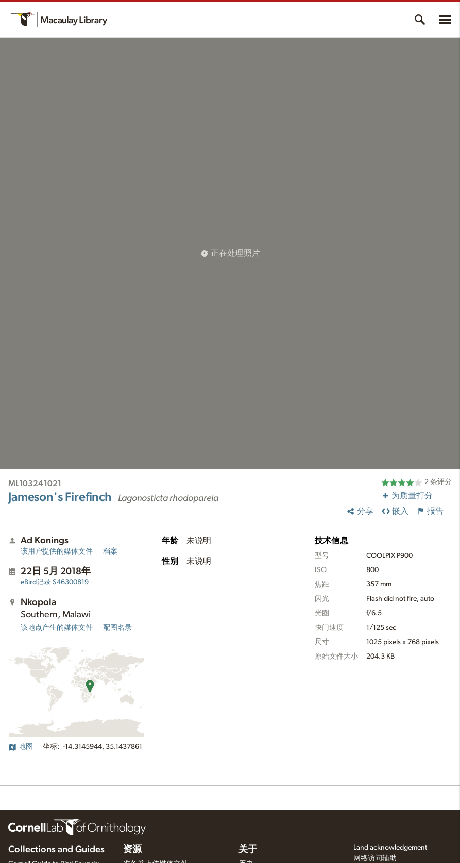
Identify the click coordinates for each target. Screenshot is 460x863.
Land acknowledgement (390, 847)
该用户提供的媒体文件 (57, 551)
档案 (110, 551)
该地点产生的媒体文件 (57, 627)
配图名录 (117, 627)
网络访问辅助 (375, 858)
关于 (247, 849)
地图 (20, 746)
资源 (132, 849)
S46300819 (55, 582)
